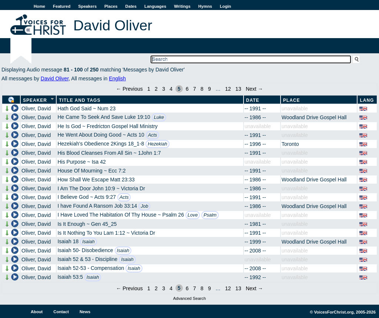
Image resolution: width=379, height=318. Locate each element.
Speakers (87, 6)
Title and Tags (79, 100)
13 (238, 89)
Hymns (205, 6)
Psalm (210, 215)
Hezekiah (157, 144)
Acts (152, 135)
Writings (182, 6)
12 (228, 89)
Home (39, 6)
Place (291, 100)
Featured (61, 6)
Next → (254, 89)
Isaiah (88, 241)
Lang (367, 100)
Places (110, 6)
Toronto (290, 144)
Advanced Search (189, 298)
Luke (159, 117)
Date (252, 100)
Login (225, 6)
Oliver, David (36, 108)
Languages (155, 6)
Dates (131, 6)
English (117, 78)
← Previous (129, 89)
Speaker (35, 100)
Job (144, 206)
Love (193, 215)
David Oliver (54, 78)
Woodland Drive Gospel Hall (314, 117)
